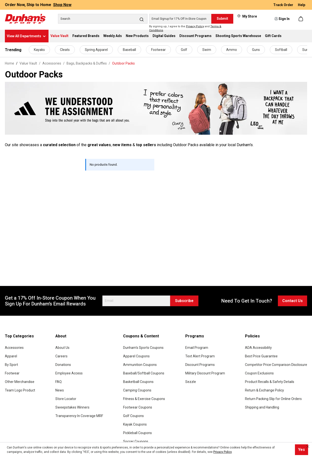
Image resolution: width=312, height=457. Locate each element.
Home (9, 63)
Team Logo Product (20, 390)
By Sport (11, 365)
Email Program (196, 348)
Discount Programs (200, 365)
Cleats (65, 50)
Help (301, 5)
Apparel (11, 356)
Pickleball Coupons (137, 433)
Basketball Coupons (138, 382)
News (59, 390)
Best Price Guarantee (261, 356)
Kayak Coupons (135, 424)
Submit (222, 18)
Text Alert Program (200, 356)
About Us (62, 348)
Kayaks (39, 50)
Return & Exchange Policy (264, 390)
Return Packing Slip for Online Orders (273, 399)
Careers (61, 356)
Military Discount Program (205, 373)
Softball (281, 50)
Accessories (14, 348)
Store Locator (65, 399)
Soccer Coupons (135, 441)
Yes (301, 449)
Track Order (283, 5)
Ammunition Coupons (140, 365)
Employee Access (69, 373)
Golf (184, 50)
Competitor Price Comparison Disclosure (276, 365)
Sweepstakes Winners (72, 407)
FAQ (58, 382)
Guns (256, 50)
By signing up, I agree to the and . (185, 28)
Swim (206, 50)
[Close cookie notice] (308, 446)
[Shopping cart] (301, 18)
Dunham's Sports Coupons (143, 348)
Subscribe (184, 300)
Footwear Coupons (137, 407)
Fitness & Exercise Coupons (144, 399)
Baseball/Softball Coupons (143, 373)
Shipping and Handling (262, 407)
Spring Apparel (96, 50)
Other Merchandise (19, 382)
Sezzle (190, 382)
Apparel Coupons (136, 356)
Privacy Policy (195, 26)
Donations (63, 365)
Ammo (231, 50)
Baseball (129, 50)
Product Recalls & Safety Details (269, 382)
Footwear (158, 50)
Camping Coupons (137, 390)
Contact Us (292, 300)
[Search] (102, 19)
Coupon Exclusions (259, 373)
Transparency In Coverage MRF (79, 416)
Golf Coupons (133, 416)
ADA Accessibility (258, 348)
